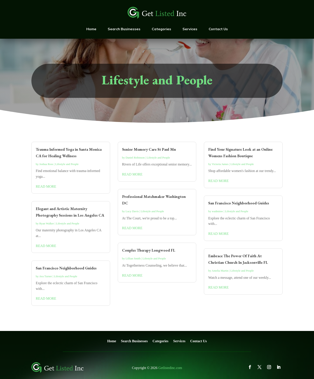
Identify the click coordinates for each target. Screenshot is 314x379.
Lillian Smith (133, 258)
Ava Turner (45, 276)
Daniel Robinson (135, 157)
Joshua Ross (46, 164)
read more (46, 186)
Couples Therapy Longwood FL (148, 250)
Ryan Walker (46, 223)
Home (91, 29)
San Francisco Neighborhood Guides (66, 267)
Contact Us (218, 29)
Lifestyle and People (66, 164)
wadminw (217, 211)
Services (190, 29)
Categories (161, 29)
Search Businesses (124, 29)
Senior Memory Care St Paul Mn (149, 149)
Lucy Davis (132, 211)
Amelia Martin (220, 270)
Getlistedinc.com (170, 368)
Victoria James (220, 164)
